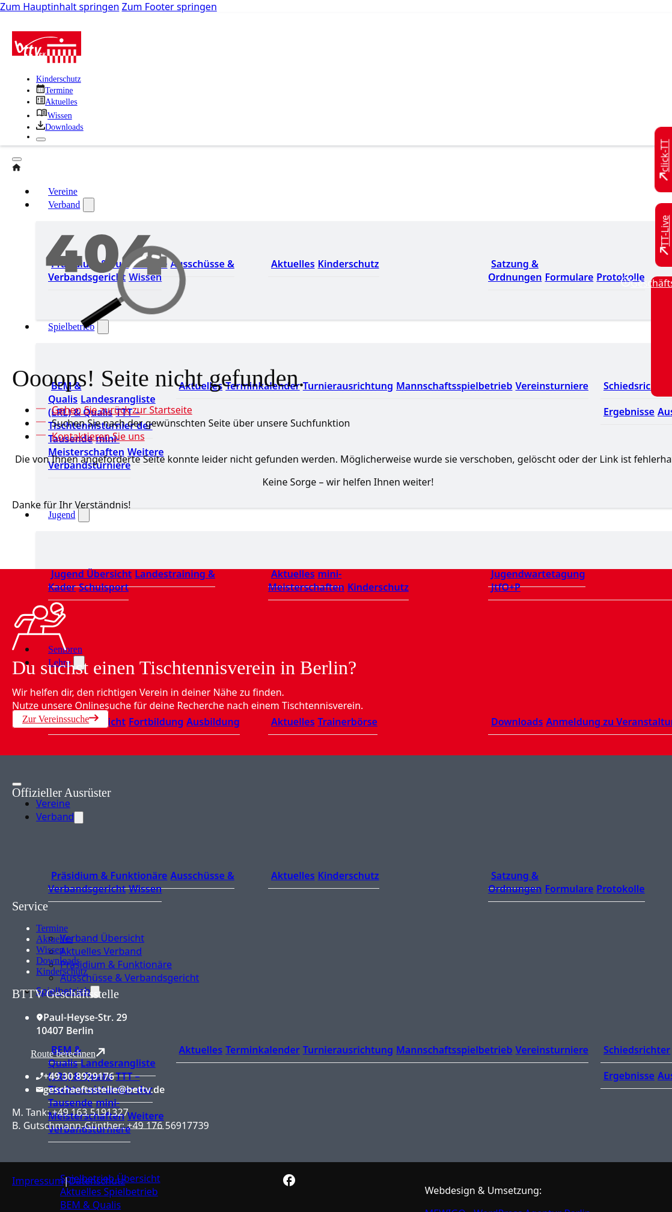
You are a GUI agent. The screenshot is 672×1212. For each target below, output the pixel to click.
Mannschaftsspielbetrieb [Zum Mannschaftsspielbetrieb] (454, 385)
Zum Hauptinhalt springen (59, 6)
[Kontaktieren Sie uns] (95, 436)
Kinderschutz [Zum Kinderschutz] (58, 79)
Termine (52, 928)
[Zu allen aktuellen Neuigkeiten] (57, 101)
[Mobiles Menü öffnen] (17, 784)
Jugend (61, 515)
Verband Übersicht (102, 938)
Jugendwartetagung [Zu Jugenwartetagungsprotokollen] (538, 573)
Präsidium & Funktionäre (116, 964)
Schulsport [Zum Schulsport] (104, 587)
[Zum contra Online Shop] (102, 892)
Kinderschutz (61, 971)
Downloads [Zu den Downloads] (517, 721)
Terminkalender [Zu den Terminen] (262, 1049)
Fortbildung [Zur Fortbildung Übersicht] (156, 721)
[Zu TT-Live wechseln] (664, 235)
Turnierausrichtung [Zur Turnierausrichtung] (348, 385)
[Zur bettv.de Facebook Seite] (289, 1182)
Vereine (53, 803)
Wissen (50, 950)
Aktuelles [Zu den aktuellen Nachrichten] (201, 1049)
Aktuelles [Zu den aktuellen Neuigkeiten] (293, 573)
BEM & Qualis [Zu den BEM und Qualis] (64, 392)
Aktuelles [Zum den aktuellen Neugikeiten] (293, 263)
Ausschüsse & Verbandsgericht (129, 977)
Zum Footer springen (169, 6)
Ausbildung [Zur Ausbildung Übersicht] (212, 721)
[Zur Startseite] (46, 59)
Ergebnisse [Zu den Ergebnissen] (629, 411)
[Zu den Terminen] (54, 90)
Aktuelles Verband (101, 951)
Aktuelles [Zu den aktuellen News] (293, 721)
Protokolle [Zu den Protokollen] (620, 277)
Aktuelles (54, 939)
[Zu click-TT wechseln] (664, 160)
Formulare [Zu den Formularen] (569, 277)
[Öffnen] (17, 159)
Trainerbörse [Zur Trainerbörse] (347, 721)
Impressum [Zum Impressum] (38, 1180)
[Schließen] (41, 139)
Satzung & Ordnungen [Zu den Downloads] (515, 270)
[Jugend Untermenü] (84, 515)
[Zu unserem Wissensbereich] (54, 115)
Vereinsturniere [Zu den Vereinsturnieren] (551, 385)
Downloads (58, 960)
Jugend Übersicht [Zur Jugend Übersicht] (91, 573)
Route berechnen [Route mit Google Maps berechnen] (68, 1053)
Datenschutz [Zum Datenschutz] (97, 1180)
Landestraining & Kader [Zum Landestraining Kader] (131, 580)
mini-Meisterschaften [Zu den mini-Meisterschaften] (86, 445)
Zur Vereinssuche (60, 718)
